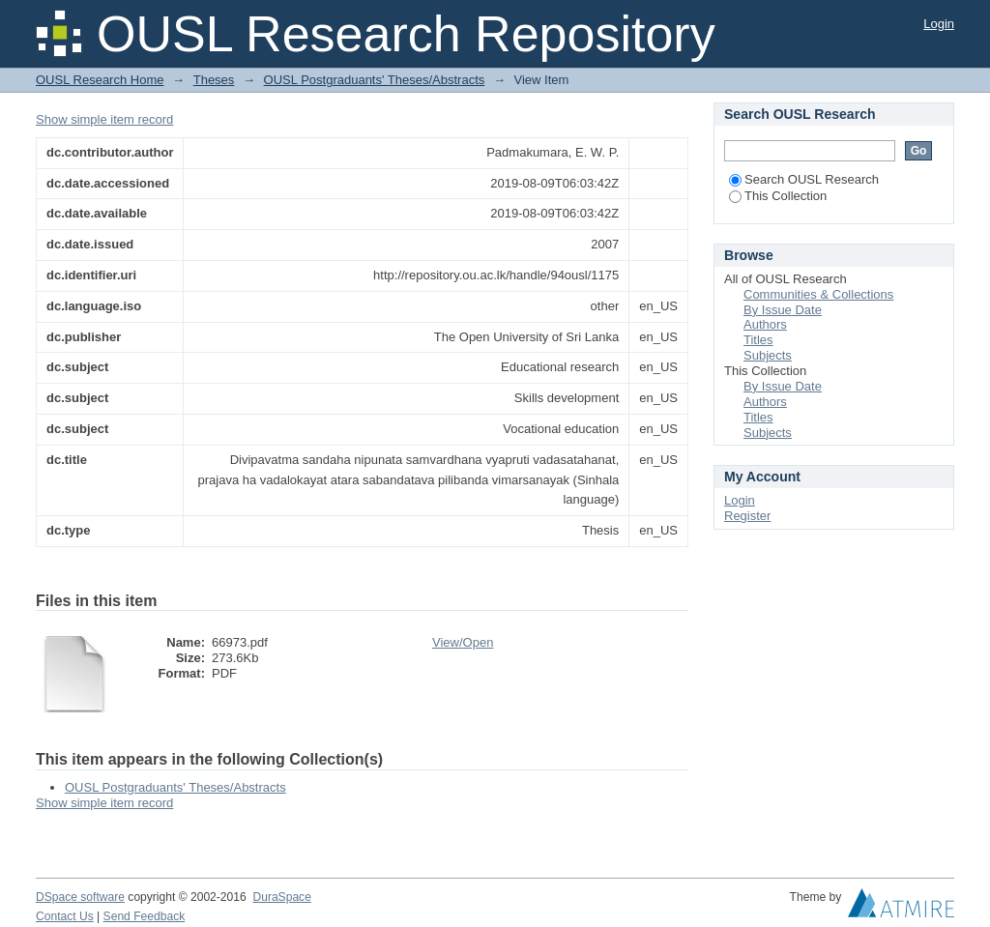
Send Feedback (144, 916)
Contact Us (65, 916)
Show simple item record (104, 119)
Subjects (767, 355)
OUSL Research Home (99, 79)
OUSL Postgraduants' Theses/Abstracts (374, 79)
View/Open (462, 642)
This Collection (778, 195)
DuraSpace (281, 897)
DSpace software (80, 897)
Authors (765, 324)
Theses (214, 79)
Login (938, 23)
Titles (758, 340)
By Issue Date (782, 310)
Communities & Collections (818, 294)
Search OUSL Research (804, 179)
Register (747, 515)
